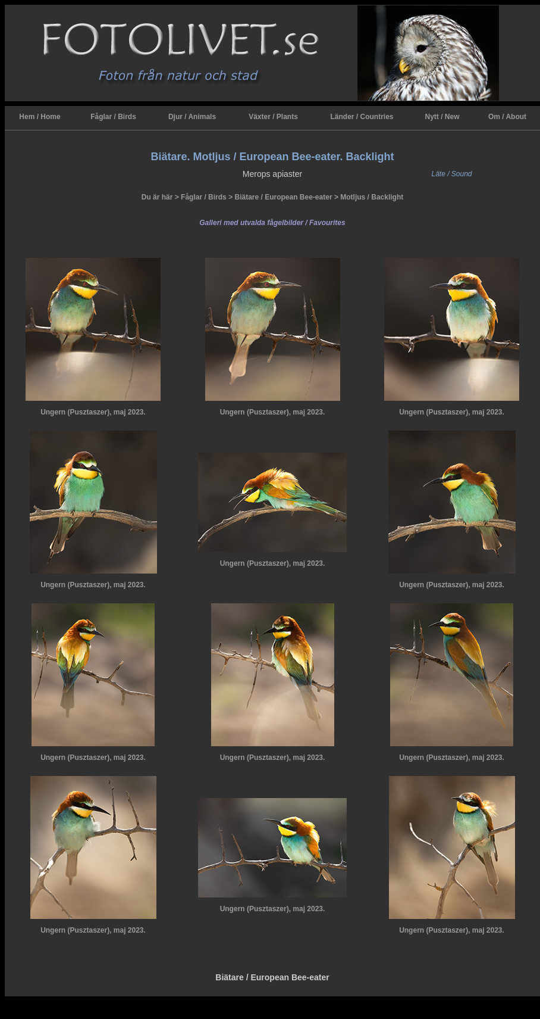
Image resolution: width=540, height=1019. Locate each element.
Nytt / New (442, 117)
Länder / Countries (361, 117)
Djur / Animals (192, 117)
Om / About (507, 117)
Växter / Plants (273, 117)
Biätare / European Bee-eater (283, 197)
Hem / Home (39, 117)
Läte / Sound (451, 174)
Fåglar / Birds (113, 117)
